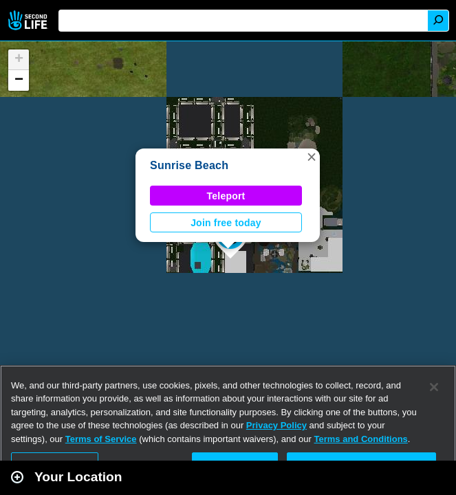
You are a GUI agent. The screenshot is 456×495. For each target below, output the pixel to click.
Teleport (226, 195)
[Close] (434, 387)
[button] (311, 156)
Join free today (226, 222)
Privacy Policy (276, 425)
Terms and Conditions (361, 439)
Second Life (29, 20)
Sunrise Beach (189, 165)
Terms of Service (101, 439)
